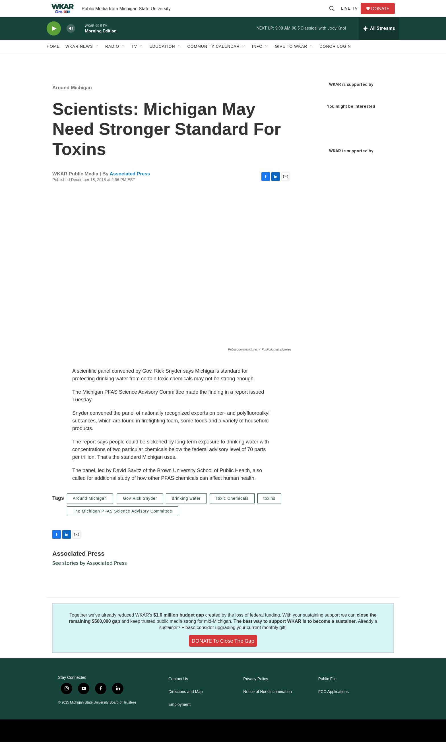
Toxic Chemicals (232, 511)
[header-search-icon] (334, 14)
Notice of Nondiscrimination (267, 704)
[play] (53, 41)
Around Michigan (72, 100)
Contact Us (178, 692)
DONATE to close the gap (223, 653)
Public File (327, 692)
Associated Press (130, 186)
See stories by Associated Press (89, 575)
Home (53, 59)
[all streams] (379, 41)
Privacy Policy (255, 692)
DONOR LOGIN (335, 59)
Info (257, 59)
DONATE (383, 15)
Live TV (351, 15)
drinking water (186, 511)
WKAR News (79, 59)
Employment (179, 717)
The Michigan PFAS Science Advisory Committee (122, 524)
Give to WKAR (291, 59)
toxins (269, 511)
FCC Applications (333, 704)
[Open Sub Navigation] (97, 59)
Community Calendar (213, 59)
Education (162, 59)
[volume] (71, 41)
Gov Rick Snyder (140, 511)
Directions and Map (185, 704)
